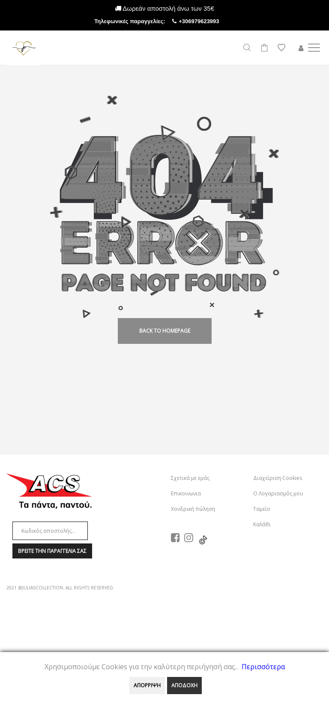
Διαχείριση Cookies (277, 478)
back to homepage (164, 330)
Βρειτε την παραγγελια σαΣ (52, 551)
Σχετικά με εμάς (190, 478)
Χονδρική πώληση (193, 509)
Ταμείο (261, 509)
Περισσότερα (263, 666)
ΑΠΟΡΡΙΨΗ (147, 685)
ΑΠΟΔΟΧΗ (184, 685)
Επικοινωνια (186, 493)
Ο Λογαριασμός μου (278, 493)
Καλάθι (262, 524)
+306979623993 (206, 21)
